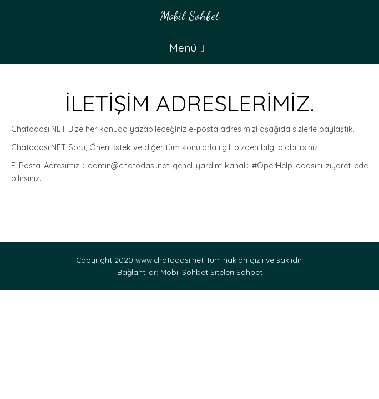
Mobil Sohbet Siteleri (197, 272)
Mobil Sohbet (189, 15)
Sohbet (249, 272)
